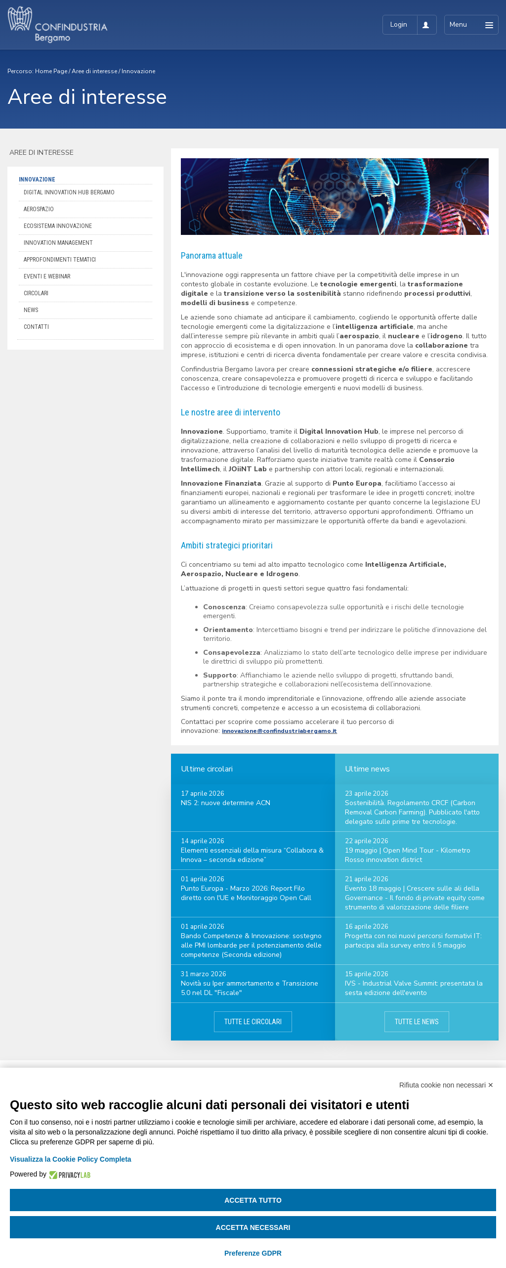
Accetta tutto (253, 1200)
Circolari (36, 293)
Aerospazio (39, 209)
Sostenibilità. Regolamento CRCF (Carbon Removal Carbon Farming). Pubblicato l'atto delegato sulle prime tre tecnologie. (412, 812)
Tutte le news (417, 1022)
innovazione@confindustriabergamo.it (279, 731)
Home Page (51, 71)
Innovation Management (58, 242)
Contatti (36, 326)
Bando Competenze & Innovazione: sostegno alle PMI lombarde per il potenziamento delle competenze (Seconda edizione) (251, 945)
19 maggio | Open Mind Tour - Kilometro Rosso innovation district (407, 855)
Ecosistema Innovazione (58, 226)
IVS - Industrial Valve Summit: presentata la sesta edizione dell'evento (414, 988)
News (31, 310)
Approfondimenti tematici (60, 259)
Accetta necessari (253, 1227)
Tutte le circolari (253, 1022)
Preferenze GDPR (253, 1253)
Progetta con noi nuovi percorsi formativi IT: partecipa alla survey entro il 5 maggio (413, 940)
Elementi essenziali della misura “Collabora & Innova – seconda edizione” (252, 855)
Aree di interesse (94, 71)
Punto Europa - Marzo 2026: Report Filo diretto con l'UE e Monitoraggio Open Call (246, 893)
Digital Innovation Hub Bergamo (69, 192)
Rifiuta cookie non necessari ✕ (446, 1085)
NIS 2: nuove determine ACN (225, 803)
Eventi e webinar (47, 276)
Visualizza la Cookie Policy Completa (70, 1159)
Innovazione (138, 71)
